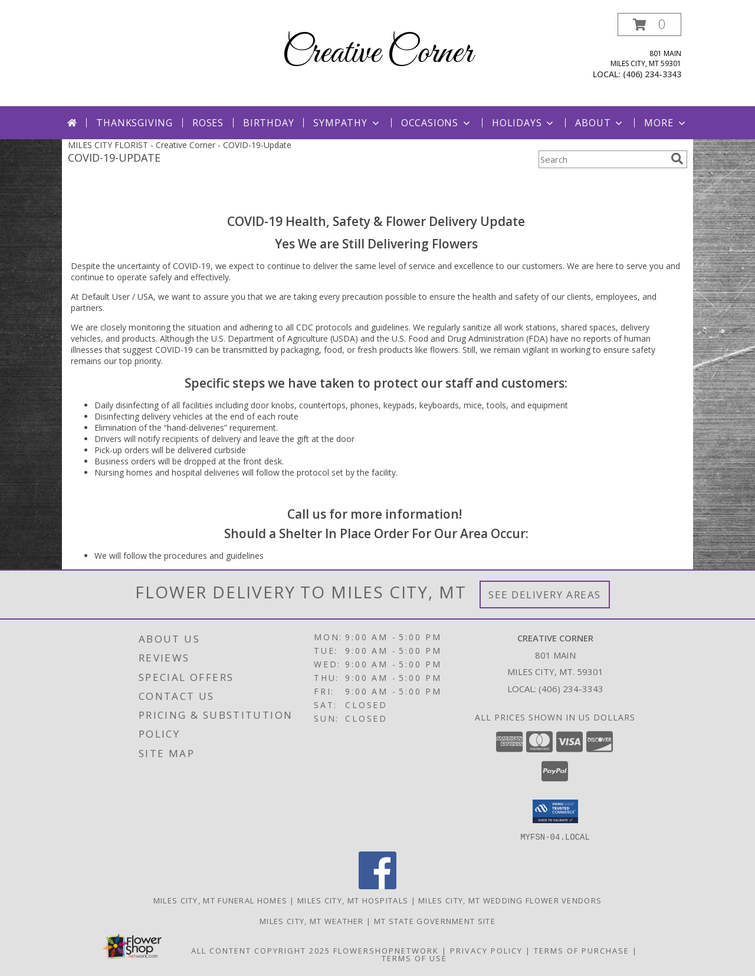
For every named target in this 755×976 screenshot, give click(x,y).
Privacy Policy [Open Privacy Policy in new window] (486, 950)
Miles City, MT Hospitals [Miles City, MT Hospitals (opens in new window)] (352, 900)
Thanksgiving (134, 122)
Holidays (524, 122)
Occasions (436, 122)
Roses (208, 122)
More (665, 122)
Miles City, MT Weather (312, 920)
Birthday (268, 122)
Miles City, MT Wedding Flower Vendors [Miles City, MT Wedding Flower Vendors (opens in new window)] (510, 900)
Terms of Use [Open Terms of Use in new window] (414, 957)
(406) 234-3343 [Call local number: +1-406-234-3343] (652, 74)
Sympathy (347, 122)
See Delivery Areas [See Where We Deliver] (544, 594)
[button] (649, 24)
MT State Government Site (434, 920)
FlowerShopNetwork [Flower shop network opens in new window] (386, 950)
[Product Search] (602, 159)
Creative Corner (377, 53)
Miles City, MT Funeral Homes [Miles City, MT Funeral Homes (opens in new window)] (220, 900)
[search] (677, 158)
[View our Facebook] (377, 885)
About (600, 122)
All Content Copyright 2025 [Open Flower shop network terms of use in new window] (260, 950)
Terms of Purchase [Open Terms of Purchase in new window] (581, 950)
